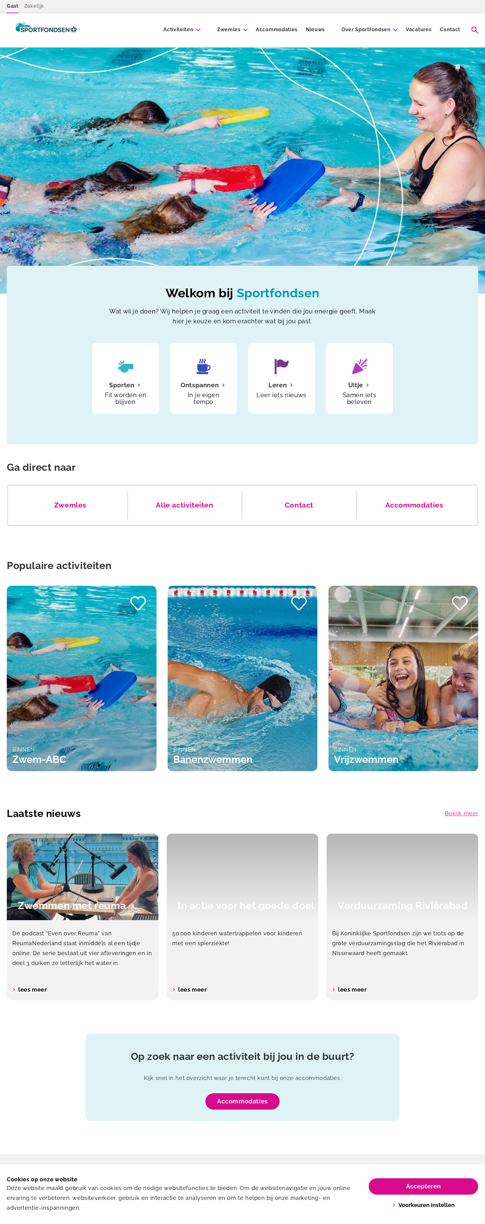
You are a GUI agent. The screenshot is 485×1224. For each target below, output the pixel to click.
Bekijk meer (461, 813)
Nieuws (315, 29)
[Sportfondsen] (46, 30)
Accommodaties (277, 29)
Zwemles (229, 29)
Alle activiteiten (184, 505)
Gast (13, 6)
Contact (450, 29)
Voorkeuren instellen (424, 1205)
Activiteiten (178, 29)
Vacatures (418, 29)
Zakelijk (34, 6)
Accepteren (423, 1186)
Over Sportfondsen (366, 29)
